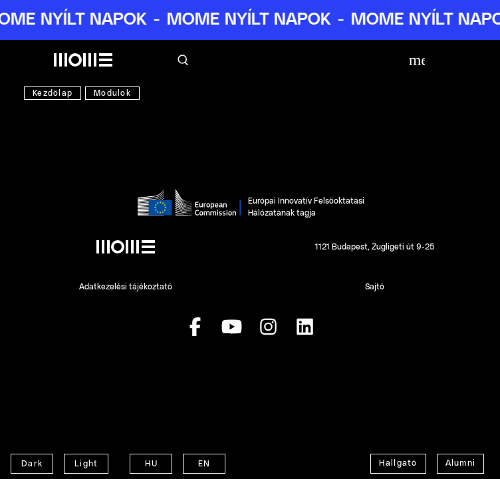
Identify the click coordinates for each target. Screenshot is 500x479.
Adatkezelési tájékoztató (125, 287)
